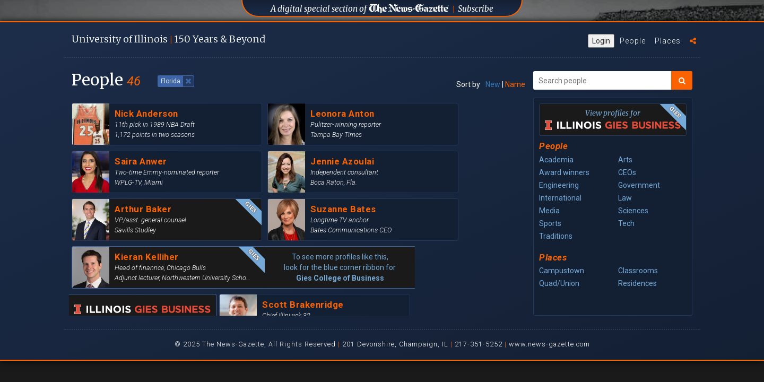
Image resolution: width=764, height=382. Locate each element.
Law (625, 198)
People (633, 41)
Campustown (561, 270)
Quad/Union (559, 283)
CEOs (627, 172)
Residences (637, 283)
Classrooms (638, 270)
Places (668, 41)
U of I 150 (168, 39)
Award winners (564, 172)
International (560, 198)
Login (601, 41)
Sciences (633, 210)
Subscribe (475, 9)
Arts (625, 159)
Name (515, 84)
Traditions (555, 236)
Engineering (559, 185)
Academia (556, 159)
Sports (550, 223)
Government (639, 185)
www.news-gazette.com (549, 344)
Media (549, 210)
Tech (626, 223)
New (492, 84)
